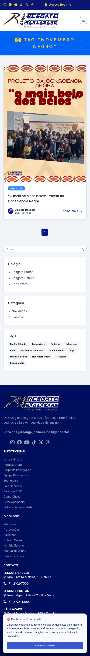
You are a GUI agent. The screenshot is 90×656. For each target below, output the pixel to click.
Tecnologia (11, 480)
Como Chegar (13, 496)
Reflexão (55, 344)
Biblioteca (10, 535)
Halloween (71, 344)
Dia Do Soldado (18, 344)
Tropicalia (61, 356)
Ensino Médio (17, 363)
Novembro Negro (41, 356)
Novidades (19, 311)
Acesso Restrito (58, 4)
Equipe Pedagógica (16, 475)
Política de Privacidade (18, 507)
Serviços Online (14, 556)
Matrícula (10, 524)
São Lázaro (19, 284)
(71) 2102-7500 (16, 583)
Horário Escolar (14, 545)
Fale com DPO (13, 491)
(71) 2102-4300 (16, 602)
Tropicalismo (38, 344)
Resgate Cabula (23, 278)
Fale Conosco (13, 486)
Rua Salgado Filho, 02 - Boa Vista (30, 595)
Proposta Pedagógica (17, 470)
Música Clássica (18, 356)
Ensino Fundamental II (32, 350)
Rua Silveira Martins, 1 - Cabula (29, 577)
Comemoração (56, 350)
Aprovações (12, 529)
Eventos (17, 317)
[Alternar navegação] (83, 20)
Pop (72, 350)
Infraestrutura (13, 464)
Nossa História (13, 459)
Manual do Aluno (15, 550)
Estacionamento (14, 502)
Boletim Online (13, 540)
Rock (12, 350)
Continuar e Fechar (45, 645)
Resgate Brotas (22, 272)
